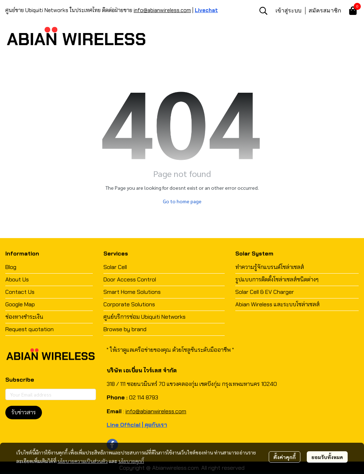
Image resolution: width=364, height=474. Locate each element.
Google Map (20, 304)
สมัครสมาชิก (325, 10)
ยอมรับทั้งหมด (327, 457)
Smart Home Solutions (132, 292)
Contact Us (19, 292)
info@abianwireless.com (162, 10)
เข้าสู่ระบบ (288, 10)
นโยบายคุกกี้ (131, 461)
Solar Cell (115, 267)
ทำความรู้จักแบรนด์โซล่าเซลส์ (269, 267)
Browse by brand (124, 329)
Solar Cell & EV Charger (264, 292)
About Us (17, 279)
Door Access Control (129, 279)
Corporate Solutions (129, 304)
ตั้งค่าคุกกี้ (284, 457)
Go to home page (182, 201)
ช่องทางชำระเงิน (24, 317)
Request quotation (29, 329)
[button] (263, 11)
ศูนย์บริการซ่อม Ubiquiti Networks (144, 317)
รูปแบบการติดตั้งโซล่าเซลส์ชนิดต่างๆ (276, 279)
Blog (10, 267)
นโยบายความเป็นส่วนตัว (83, 461)
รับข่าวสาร (23, 412)
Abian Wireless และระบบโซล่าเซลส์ (277, 304)
